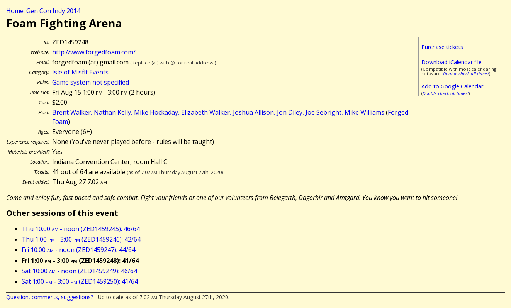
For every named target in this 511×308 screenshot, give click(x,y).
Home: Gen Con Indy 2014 (43, 11)
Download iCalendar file (451, 62)
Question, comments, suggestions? (49, 297)
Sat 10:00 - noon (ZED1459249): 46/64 (79, 271)
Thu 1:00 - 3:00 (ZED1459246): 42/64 (81, 239)
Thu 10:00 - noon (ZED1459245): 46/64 (81, 229)
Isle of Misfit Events (80, 72)
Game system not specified (90, 82)
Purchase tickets (442, 47)
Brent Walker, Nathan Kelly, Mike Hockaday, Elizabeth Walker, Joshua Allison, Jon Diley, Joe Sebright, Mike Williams (218, 112)
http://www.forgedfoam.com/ (94, 52)
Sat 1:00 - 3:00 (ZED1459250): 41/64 (80, 281)
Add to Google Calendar (452, 86)
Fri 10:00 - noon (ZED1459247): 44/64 (78, 249)
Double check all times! (466, 73)
